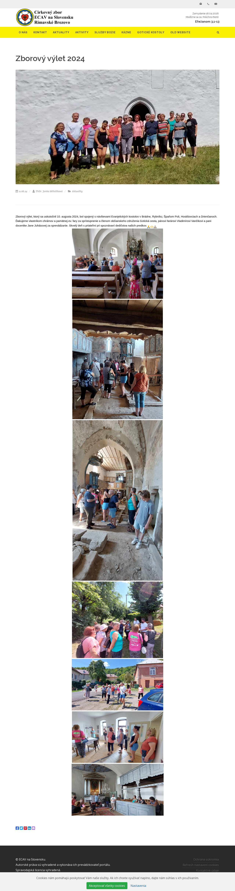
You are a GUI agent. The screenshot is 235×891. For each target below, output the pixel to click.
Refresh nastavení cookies (201, 865)
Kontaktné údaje (207, 870)
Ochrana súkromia (206, 859)
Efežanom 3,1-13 (207, 21)
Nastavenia (138, 886)
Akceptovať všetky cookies (107, 886)
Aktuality (75, 191)
